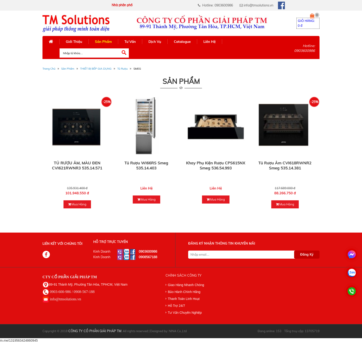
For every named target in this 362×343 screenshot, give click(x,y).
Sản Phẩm (103, 41)
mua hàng (77, 204)
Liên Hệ (209, 41)
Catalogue (182, 41)
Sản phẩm (67, 68)
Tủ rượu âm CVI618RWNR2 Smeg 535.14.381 (284, 165)
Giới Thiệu (74, 41)
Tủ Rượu (122, 68)
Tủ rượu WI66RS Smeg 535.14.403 (146, 165)
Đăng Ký (307, 254)
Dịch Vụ (154, 41)
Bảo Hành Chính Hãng (184, 292)
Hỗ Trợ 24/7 (176, 306)
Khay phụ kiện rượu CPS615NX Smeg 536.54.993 (215, 165)
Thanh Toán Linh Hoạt (184, 299)
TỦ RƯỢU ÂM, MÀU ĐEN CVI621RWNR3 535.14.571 (77, 165)
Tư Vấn (130, 41)
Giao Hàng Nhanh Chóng (186, 285)
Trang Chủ (48, 68)
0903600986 (148, 251)
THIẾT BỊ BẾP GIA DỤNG (96, 68)
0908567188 (148, 257)
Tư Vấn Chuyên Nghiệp (185, 312)
